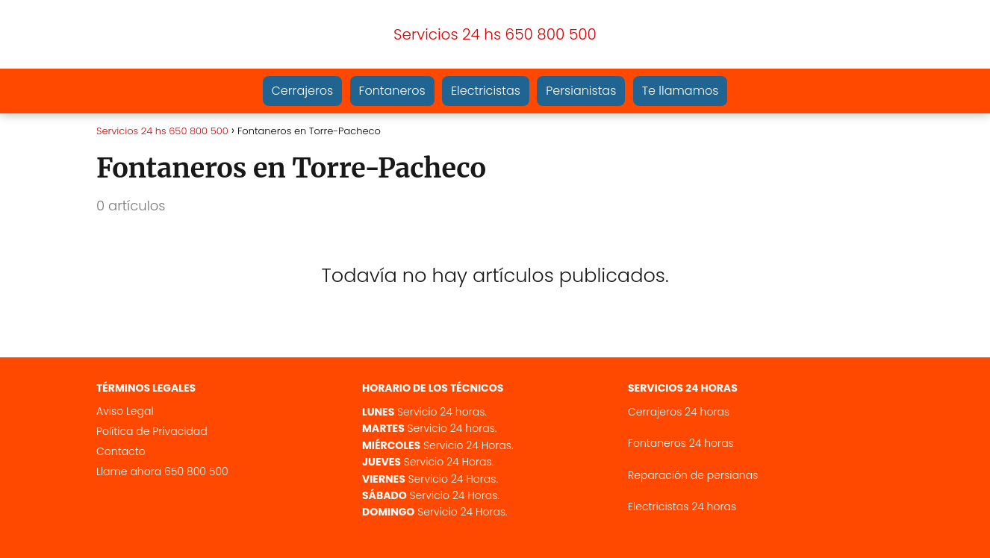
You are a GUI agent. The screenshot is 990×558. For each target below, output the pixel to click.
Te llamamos (680, 90)
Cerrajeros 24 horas (678, 411)
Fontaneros (392, 90)
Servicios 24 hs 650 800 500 (495, 34)
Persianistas (581, 90)
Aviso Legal (125, 411)
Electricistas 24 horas (682, 506)
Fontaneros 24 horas (681, 443)
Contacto (121, 451)
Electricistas (485, 90)
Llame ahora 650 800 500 (162, 471)
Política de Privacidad (152, 431)
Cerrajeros (303, 90)
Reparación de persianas (693, 475)
